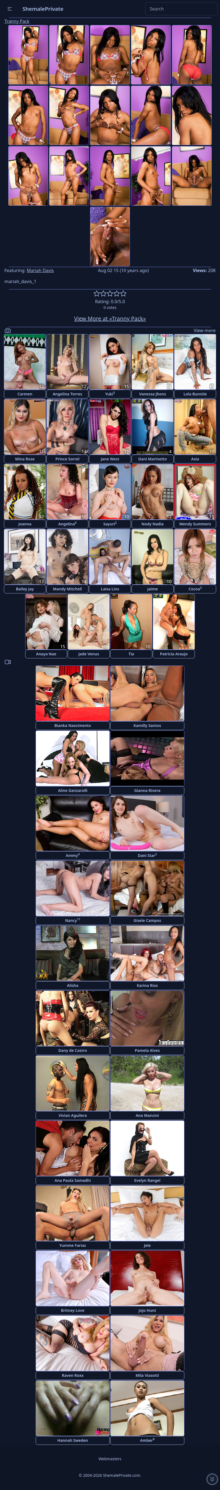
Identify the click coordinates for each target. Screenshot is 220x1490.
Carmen (24, 394)
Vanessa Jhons (152, 394)
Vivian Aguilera (73, 1115)
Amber (147, 1440)
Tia (131, 653)
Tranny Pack (16, 21)
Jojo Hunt (147, 1310)
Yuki (110, 394)
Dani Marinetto (152, 459)
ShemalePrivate (43, 8)
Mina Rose (25, 459)
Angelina (67, 523)
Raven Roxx (73, 1375)
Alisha (72, 985)
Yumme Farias (72, 1245)
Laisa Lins (110, 588)
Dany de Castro (72, 1050)
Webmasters (110, 1458)
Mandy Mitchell (67, 588)
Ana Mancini (147, 1115)
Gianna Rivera (147, 790)
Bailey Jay (25, 588)
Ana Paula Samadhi (73, 1180)
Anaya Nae (46, 653)
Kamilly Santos (147, 725)
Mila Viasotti (147, 1375)
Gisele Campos (147, 920)
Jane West (110, 459)
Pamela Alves (147, 1050)
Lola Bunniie (195, 394)
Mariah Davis (40, 270)
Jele (147, 1245)
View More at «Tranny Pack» (110, 318)
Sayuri (110, 523)
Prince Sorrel (68, 459)
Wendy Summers (195, 523)
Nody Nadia (153, 523)
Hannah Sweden (72, 1440)
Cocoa (194, 588)
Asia (195, 459)
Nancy (72, 920)
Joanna (24, 523)
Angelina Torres (67, 394)
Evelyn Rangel (147, 1180)
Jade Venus (88, 653)
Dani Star (147, 855)
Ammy (73, 855)
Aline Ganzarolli (73, 790)
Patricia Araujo (174, 653)
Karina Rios (147, 985)
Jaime (152, 588)
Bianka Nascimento (72, 725)
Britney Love (73, 1310)
